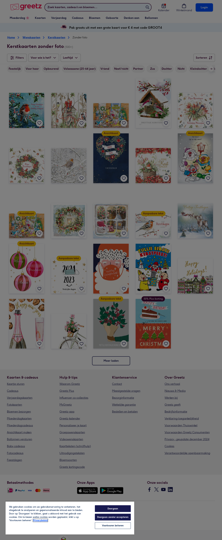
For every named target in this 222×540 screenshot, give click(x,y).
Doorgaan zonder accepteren (113, 517)
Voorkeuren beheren (113, 525)
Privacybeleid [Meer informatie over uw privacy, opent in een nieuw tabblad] (40, 520)
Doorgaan (113, 508)
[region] (70, 517)
